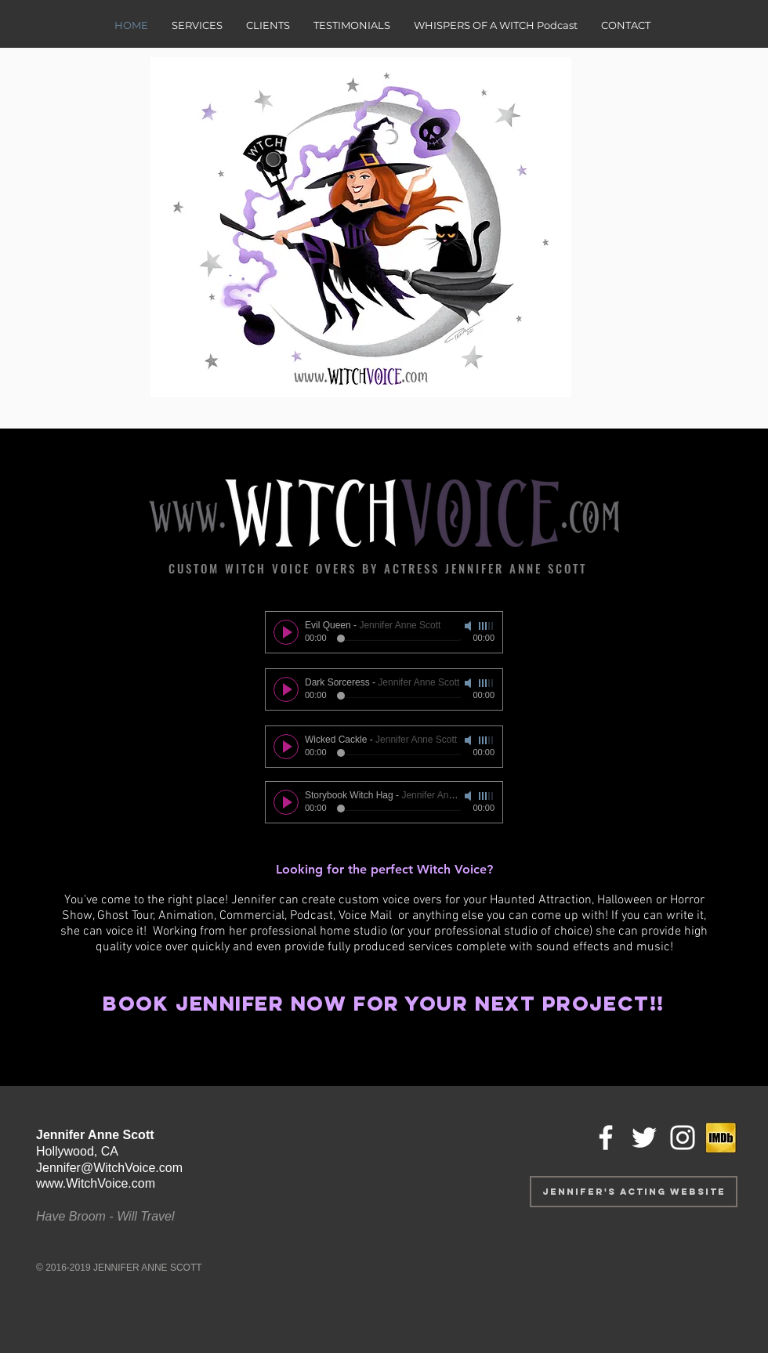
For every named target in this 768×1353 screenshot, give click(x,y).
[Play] (286, 632)
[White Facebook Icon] (605, 1137)
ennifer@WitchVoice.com (112, 1167)
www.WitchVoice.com (95, 1183)
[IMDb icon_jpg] (721, 1137)
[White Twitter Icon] (644, 1137)
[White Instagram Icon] (682, 1137)
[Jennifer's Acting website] (633, 1191)
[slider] (486, 626)
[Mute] (469, 626)
